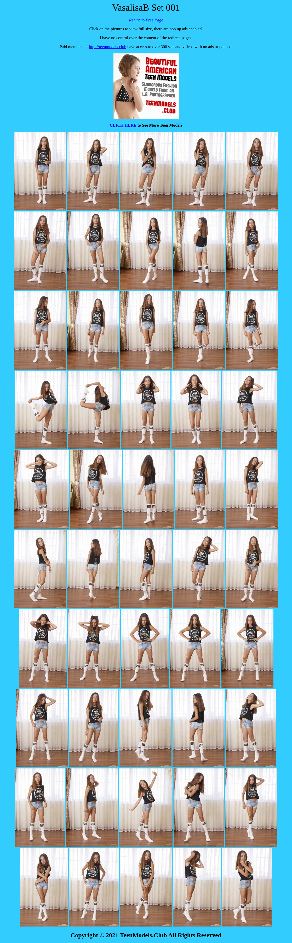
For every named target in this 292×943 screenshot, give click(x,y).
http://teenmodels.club (107, 46)
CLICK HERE (123, 125)
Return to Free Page (146, 20)
